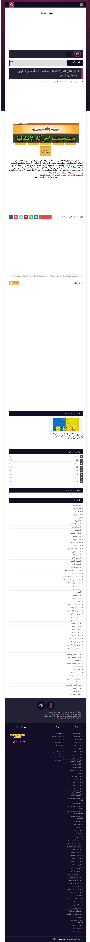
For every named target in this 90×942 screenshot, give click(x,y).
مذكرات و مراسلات (74, 676)
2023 (75, 456)
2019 (75, 470)
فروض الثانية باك (74, 651)
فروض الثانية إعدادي (73, 648)
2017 (75, 478)
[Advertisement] (45, 194)
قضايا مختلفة (76, 666)
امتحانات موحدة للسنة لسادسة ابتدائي (68, 579)
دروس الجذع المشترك (73, 610)
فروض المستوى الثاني (73, 657)
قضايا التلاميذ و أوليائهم (73, 663)
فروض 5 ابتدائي (75, 632)
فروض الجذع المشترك (73, 654)
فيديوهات (77, 660)
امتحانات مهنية (75, 573)
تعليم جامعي (76, 589)
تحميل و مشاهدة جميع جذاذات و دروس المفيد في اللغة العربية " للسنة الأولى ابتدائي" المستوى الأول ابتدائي (65, 436)
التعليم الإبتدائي (75, 524)
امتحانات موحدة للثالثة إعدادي (70, 576)
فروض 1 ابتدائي (75, 614)
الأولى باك (77, 518)
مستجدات (35, 82)
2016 (75, 481)
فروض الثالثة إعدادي (73, 645)
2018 (75, 474)
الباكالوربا (77, 521)
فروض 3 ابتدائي (75, 623)
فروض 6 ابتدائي (75, 635)
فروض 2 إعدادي (75, 620)
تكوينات (77, 592)
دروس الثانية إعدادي (73, 607)
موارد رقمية (76, 688)
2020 (75, 467)
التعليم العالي (76, 530)
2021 (75, 463)
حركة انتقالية (44, 82)
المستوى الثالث (75, 555)
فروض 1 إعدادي (75, 617)
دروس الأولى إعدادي (73, 604)
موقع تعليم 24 (46, 13)
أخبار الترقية (76, 505)
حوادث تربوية (76, 598)
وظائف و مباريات (74, 694)
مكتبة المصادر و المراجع (72, 685)
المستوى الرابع (75, 564)
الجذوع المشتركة (74, 542)
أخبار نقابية (76, 508)
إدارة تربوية (76, 511)
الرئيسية (53, 82)
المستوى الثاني (75, 558)
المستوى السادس (74, 567)
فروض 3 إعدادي (75, 626)
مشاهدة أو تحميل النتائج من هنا (45, 177)
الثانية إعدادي (76, 539)
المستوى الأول (75, 552)
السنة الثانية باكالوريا (73, 549)
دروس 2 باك (76, 601)
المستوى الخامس (74, 561)
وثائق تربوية (76, 691)
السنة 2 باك (76, 545)
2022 (75, 460)
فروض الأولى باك (74, 641)
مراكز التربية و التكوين (73, 679)
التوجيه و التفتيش (74, 533)
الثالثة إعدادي (76, 536)
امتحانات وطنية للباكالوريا (72, 583)
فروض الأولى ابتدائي (73, 638)
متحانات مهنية (75, 669)
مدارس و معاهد (75, 672)
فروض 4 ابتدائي (75, 629)
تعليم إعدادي (76, 586)
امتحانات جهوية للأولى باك (72, 570)
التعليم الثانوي (75, 527)
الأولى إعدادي (75, 514)
